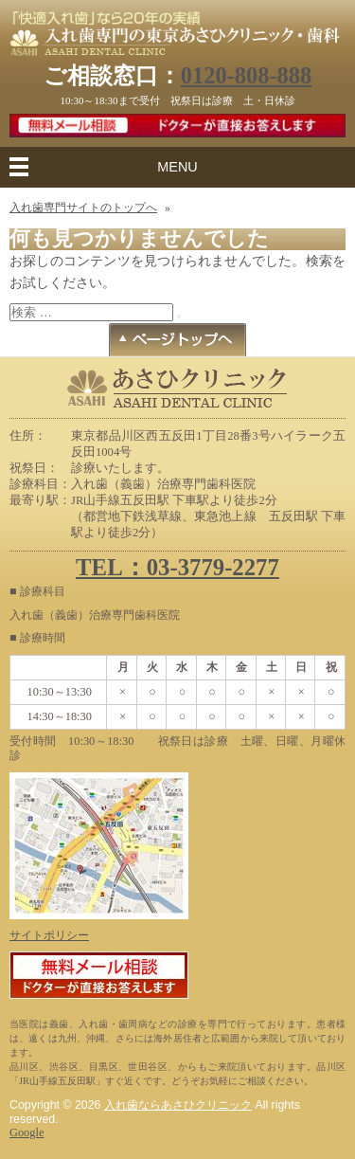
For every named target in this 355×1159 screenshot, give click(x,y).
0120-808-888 (246, 75)
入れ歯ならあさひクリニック (178, 1105)
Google (26, 1132)
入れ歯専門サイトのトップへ (83, 207)
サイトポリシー (49, 935)
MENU (177, 166)
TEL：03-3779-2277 (177, 567)
